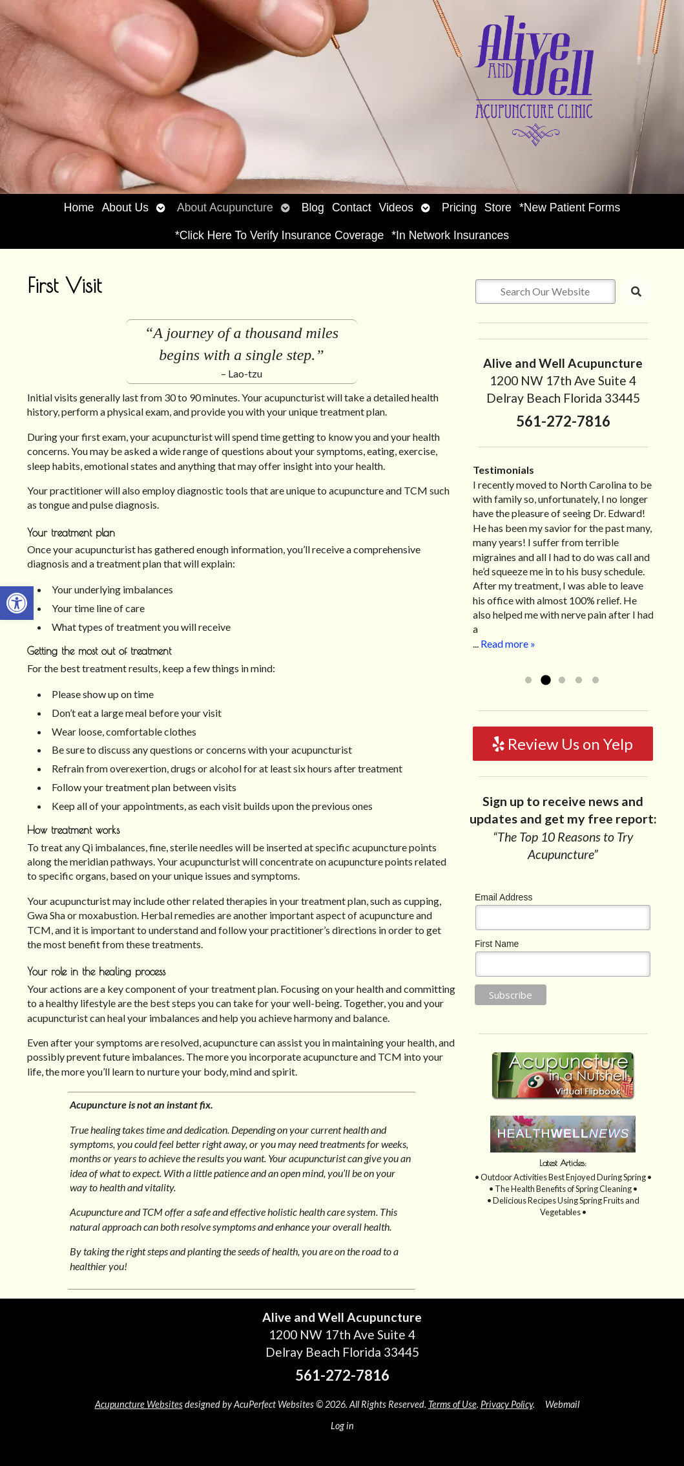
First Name (497, 944)
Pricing (459, 207)
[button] (17, 603)
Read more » (508, 643)
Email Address (503, 897)
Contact (351, 207)
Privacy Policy (507, 1404)
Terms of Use (452, 1404)
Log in (342, 1425)
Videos (396, 207)
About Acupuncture (225, 207)
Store (498, 207)
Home (79, 207)
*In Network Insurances (450, 235)
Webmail (562, 1404)
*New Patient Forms (569, 207)
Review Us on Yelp (563, 743)
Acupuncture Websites (139, 1404)
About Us (125, 207)
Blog (313, 207)
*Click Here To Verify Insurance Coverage (279, 235)
